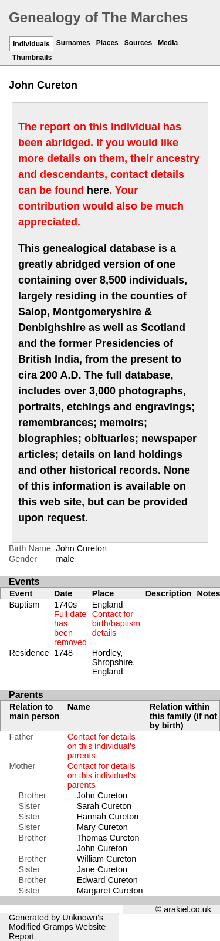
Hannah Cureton (108, 816)
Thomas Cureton (107, 837)
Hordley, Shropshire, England (114, 662)
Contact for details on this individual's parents (101, 746)
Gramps (58, 927)
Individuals (31, 44)
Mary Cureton (102, 827)
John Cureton (102, 795)
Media (168, 43)
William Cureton (107, 859)
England (116, 619)
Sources (138, 43)
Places (107, 43)
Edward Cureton (107, 880)
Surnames (73, 43)
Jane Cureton (102, 869)
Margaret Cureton (110, 890)
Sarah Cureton (104, 806)
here (98, 190)
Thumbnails (32, 57)
